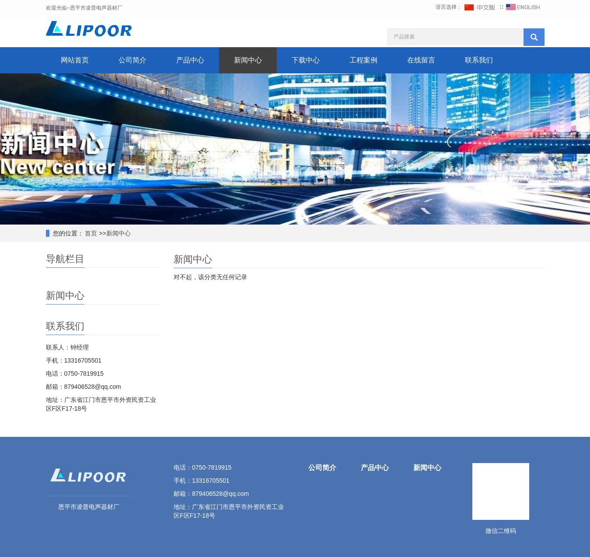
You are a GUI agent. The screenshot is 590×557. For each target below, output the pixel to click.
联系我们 (479, 60)
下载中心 (306, 60)
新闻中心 (248, 60)
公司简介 (133, 60)
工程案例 (363, 60)
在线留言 (421, 60)
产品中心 (190, 60)
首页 (91, 233)
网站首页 (75, 60)
